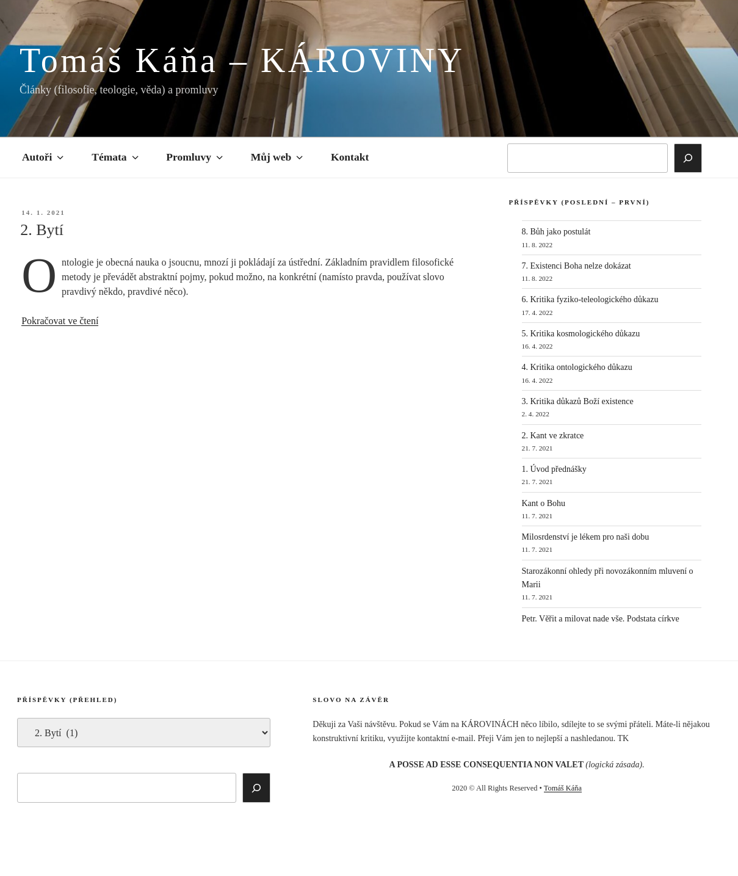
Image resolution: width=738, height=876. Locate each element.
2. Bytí (41, 230)
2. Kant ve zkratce (553, 435)
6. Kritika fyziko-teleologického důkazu (590, 299)
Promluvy (195, 157)
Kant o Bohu (544, 503)
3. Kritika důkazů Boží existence (578, 401)
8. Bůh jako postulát (556, 231)
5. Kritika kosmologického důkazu (581, 333)
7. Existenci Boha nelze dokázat (576, 265)
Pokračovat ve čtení (59, 321)
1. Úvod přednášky (554, 469)
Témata (116, 157)
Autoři (44, 157)
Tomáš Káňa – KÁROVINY (242, 60)
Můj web (278, 157)
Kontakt (350, 157)
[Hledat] (688, 158)
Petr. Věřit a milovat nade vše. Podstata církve (600, 618)
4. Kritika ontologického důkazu (577, 367)
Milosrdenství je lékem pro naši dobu (585, 536)
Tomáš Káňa (563, 788)
